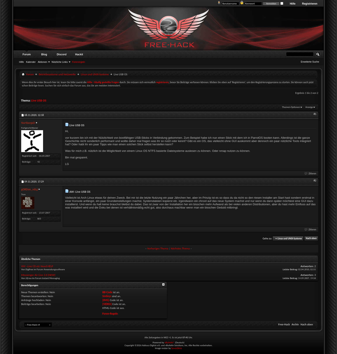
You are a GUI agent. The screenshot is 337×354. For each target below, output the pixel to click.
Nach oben (311, 238)
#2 (315, 180)
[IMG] (105, 300)
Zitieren (310, 173)
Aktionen (42, 62)
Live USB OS (38, 100)
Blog (44, 54)
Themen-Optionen (291, 107)
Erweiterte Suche (310, 61)
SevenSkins (176, 348)
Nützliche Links (60, 62)
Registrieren (309, 3)
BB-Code (107, 292)
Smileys (106, 296)
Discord (62, 54)
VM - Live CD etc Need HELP (37, 266)
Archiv (295, 324)
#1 (315, 114)
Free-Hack (284, 324)
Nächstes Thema (180, 248)
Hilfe (292, 3)
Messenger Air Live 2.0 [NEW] (38, 275)
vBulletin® (169, 342)
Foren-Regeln (110, 313)
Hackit (79, 54)
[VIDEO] (107, 304)
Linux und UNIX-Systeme (95, 74)
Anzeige (309, 107)
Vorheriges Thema (157, 248)
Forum (27, 54)
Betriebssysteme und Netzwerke (57, 74)
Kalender (31, 62)
